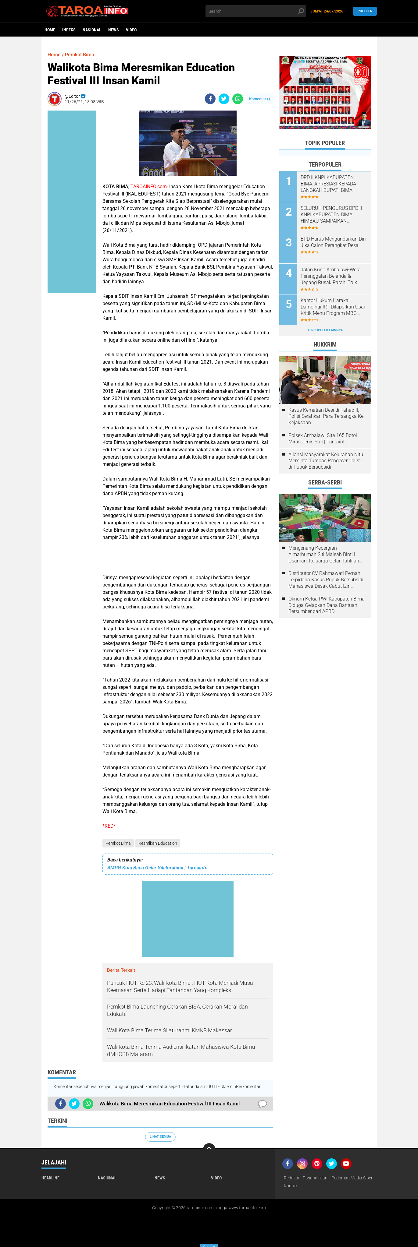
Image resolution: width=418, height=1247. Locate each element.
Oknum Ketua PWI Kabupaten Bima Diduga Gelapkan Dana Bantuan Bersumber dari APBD (326, 605)
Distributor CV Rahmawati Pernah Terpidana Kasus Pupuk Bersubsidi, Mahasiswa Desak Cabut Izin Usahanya (326, 579)
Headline (50, 1177)
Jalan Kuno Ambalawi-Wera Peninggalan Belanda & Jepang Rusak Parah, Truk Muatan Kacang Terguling (331, 276)
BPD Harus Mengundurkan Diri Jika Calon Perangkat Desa (333, 242)
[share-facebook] (210, 98)
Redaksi (291, 1177)
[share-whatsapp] (237, 98)
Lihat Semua (160, 1137)
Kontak (291, 1185)
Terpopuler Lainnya (325, 330)
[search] (255, 11)
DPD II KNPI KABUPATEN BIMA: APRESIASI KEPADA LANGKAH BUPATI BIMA (328, 183)
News (113, 29)
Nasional (92, 29)
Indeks (69, 29)
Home (50, 29)
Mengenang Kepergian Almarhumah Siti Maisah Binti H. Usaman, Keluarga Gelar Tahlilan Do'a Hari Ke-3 (323, 554)
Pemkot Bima (118, 843)
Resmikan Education (157, 843)
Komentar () (259, 99)
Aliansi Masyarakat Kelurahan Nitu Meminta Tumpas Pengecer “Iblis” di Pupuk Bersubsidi (325, 461)
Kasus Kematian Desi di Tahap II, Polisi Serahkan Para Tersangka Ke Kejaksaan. (325, 416)
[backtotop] (209, 1149)
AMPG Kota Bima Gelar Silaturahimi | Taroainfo (157, 868)
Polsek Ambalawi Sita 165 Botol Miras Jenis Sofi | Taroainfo (322, 438)
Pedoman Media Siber (352, 1177)
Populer (365, 11)
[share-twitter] (224, 98)
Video (131, 29)
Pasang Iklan (315, 1177)
